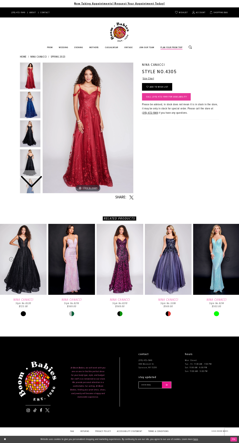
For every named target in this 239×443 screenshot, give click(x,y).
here (195, 439)
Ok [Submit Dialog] (233, 439)
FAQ (72, 431)
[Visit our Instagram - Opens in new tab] (28, 410)
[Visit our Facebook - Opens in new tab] (41, 410)
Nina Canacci (38, 57)
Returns (85, 431)
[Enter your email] (155, 385)
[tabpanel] (88, 128)
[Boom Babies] (119, 32)
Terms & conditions (158, 431)
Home (23, 57)
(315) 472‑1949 (150, 113)
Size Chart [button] (148, 78)
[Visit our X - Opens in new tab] (47, 410)
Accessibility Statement (129, 431)
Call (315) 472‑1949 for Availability (166, 96)
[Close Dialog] (5, 439)
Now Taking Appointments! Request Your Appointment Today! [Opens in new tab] (119, 4)
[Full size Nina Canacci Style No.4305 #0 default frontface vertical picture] (88, 128)
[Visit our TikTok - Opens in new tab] (35, 410)
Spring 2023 (58, 57)
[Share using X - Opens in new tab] (131, 197)
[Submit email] (166, 385)
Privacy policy (103, 431)
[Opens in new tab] (111, 47)
